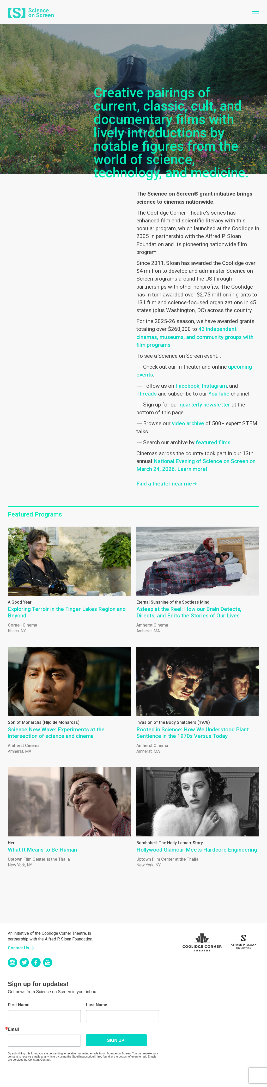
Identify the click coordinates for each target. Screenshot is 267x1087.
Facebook (187, 386)
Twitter (24, 962)
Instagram (214, 386)
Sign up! (102, 1040)
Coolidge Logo (202, 941)
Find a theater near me (164, 484)
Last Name (96, 1005)
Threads (146, 394)
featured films (213, 442)
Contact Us (18, 947)
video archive (188, 423)
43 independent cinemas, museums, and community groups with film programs (194, 337)
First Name (18, 1005)
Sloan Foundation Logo (243, 941)
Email (13, 1029)
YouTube (218, 394)
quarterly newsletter (205, 405)
